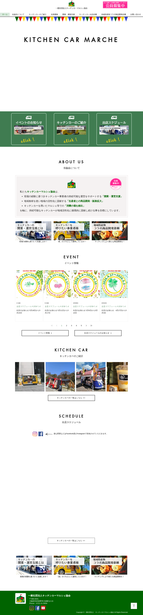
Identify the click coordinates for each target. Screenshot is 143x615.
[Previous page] (57, 325)
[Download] (134, 606)
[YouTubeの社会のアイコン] (43, 608)
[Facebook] (40, 434)
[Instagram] (35, 434)
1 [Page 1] (61, 326)
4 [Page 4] (76, 326)
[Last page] (91, 325)
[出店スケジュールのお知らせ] (97, 333)
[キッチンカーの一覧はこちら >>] (71, 398)
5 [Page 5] (81, 326)
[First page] (52, 325)
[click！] (28, 140)
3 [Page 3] (71, 326)
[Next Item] (123, 376)
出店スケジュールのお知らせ (28, 306)
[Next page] (86, 325)
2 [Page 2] (66, 326)
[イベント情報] (45, 333)
